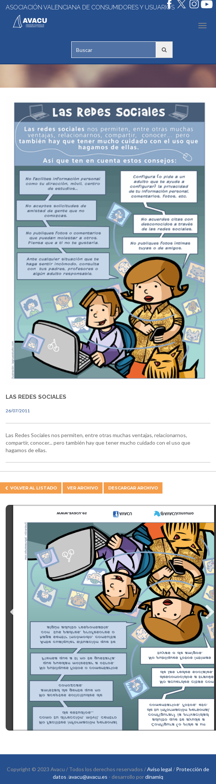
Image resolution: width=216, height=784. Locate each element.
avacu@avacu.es (88, 776)
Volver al (31, 488)
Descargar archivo (133, 488)
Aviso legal (159, 769)
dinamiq (154, 776)
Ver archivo (82, 488)
